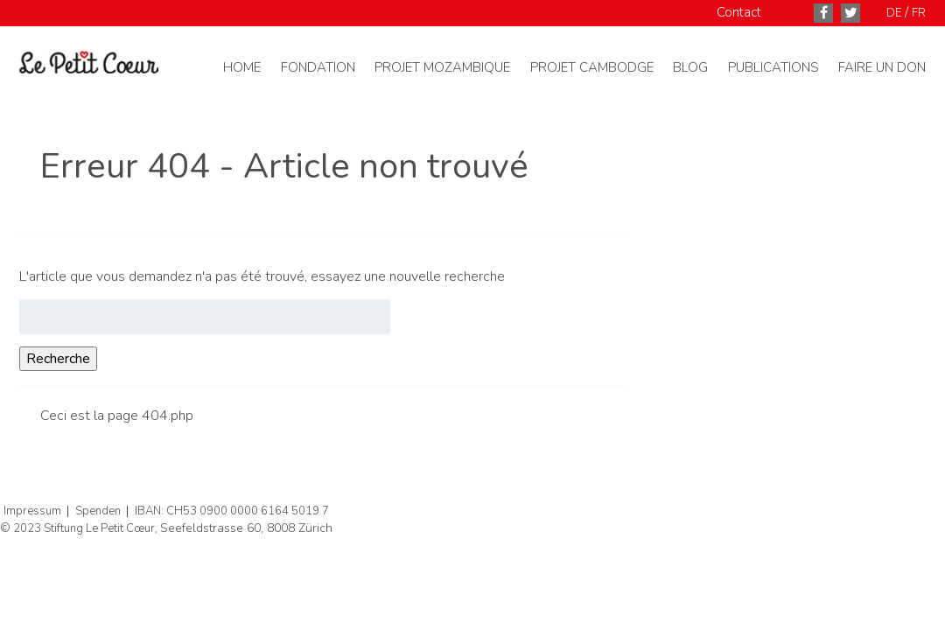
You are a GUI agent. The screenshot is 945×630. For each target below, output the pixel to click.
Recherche (58, 358)
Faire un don (882, 67)
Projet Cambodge (592, 67)
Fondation (318, 67)
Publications (773, 67)
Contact (739, 12)
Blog (690, 67)
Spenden (98, 511)
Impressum (32, 511)
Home (242, 67)
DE (893, 13)
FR (919, 13)
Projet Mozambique (442, 67)
